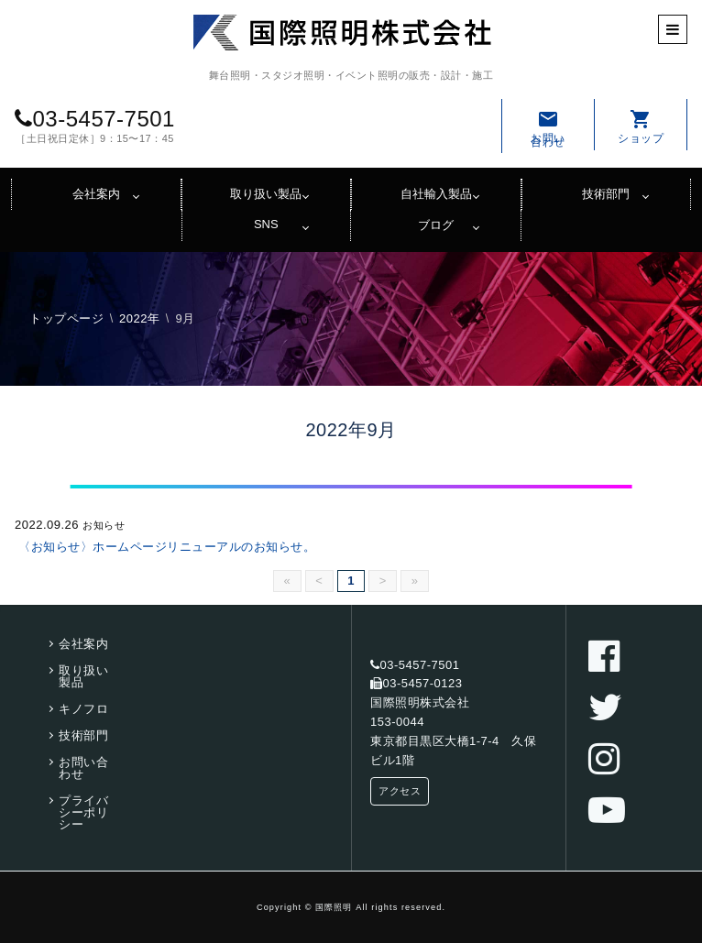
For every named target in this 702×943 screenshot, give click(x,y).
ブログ (436, 225)
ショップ (640, 126)
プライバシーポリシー (83, 812)
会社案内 (96, 194)
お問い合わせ (548, 128)
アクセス (399, 790)
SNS (266, 224)
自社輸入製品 (436, 194)
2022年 (139, 318)
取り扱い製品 (266, 194)
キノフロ (83, 709)
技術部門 (606, 194)
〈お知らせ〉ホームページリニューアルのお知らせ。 (166, 547)
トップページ (66, 318)
